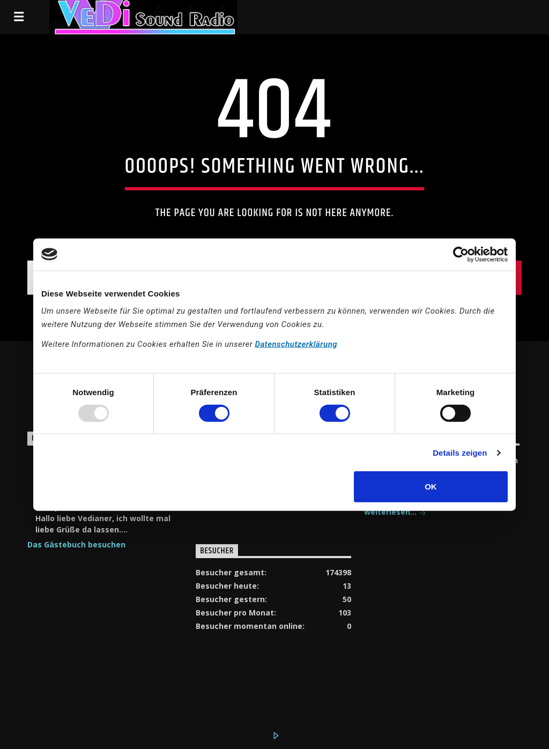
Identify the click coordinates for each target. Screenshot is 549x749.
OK (431, 486)
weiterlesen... (395, 513)
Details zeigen (460, 452)
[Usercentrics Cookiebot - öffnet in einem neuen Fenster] (461, 254)
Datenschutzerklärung (296, 344)
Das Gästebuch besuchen (76, 544)
